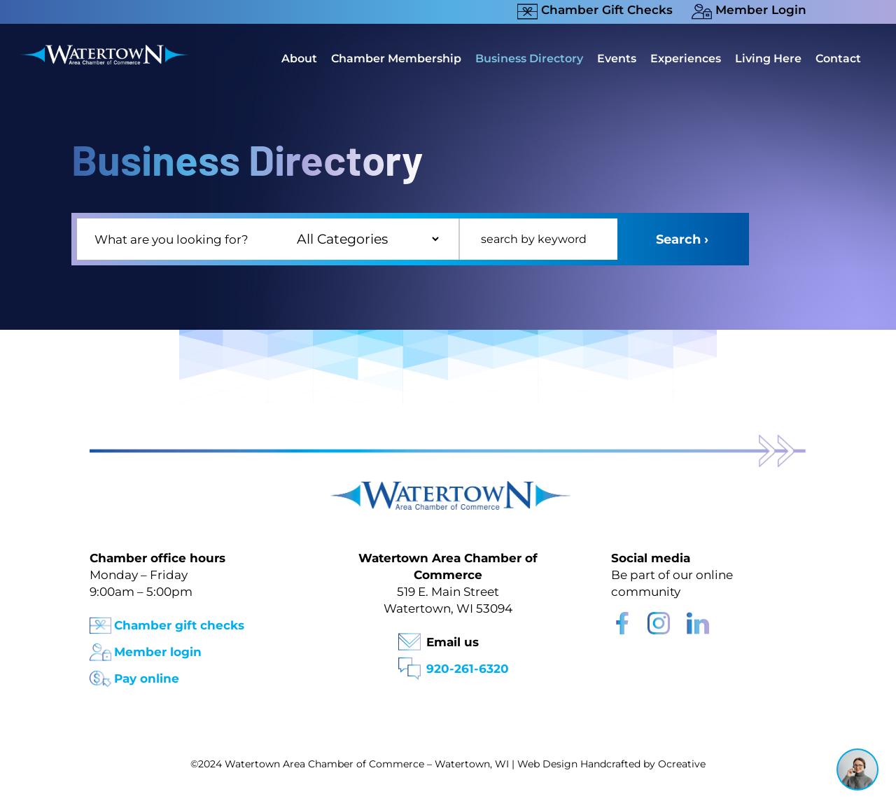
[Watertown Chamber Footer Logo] (448, 488)
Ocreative (682, 764)
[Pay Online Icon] (100, 675)
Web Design (547, 764)
